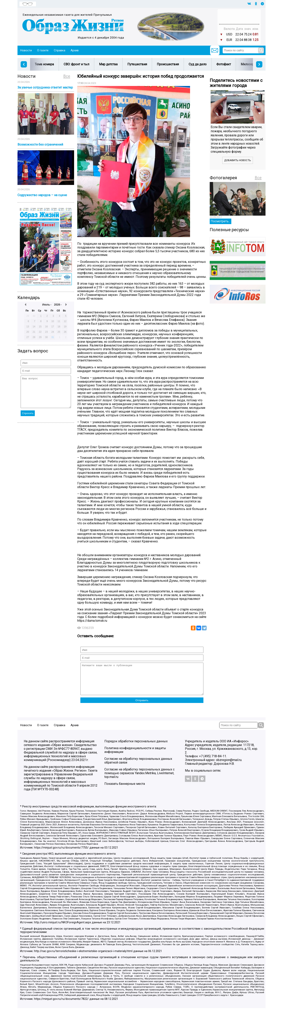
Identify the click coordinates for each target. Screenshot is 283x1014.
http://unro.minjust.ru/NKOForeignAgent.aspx (62, 928)
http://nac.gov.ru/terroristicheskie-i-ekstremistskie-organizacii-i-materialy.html (83, 957)
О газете (43, 50)
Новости (26, 50)
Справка (59, 50)
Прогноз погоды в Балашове (239, 14)
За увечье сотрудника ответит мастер (45, 87)
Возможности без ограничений (40, 144)
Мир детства (108, 64)
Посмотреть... (220, 221)
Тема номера (44, 64)
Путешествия (137, 64)
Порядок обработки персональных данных (136, 747)
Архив (75, 50)
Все (66, 76)
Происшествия (168, 64)
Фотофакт (223, 64)
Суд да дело (198, 64)
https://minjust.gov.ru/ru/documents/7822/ (61, 1005)
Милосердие (250, 64)
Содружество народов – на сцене (42, 195)
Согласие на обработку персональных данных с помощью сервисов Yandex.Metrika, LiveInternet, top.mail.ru (139, 779)
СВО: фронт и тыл (76, 64)
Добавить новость (237, 160)
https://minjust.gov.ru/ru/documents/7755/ (61, 853)
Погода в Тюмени (239, 18)
